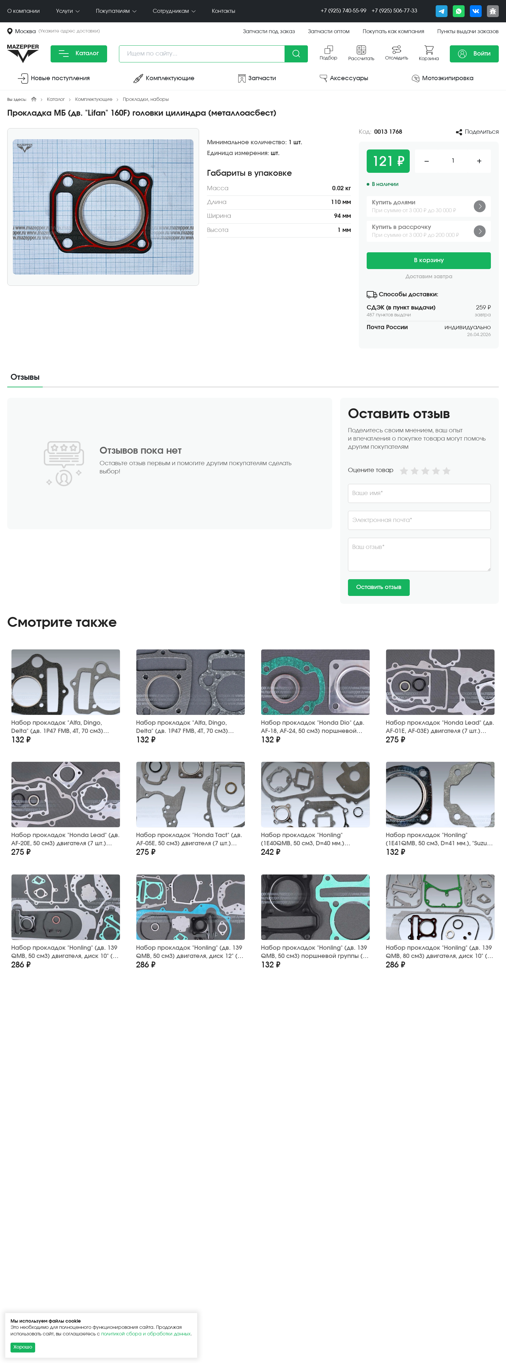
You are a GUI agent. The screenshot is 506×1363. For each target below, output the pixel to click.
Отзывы (25, 377)
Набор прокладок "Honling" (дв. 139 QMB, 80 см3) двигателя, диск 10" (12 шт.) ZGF (440, 952)
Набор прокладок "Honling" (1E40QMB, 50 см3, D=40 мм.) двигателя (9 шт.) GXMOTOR (302, 839)
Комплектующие (93, 99)
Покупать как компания (393, 31)
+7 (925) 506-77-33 (394, 10)
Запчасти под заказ (269, 31)
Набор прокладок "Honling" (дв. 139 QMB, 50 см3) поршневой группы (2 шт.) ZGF (314, 952)
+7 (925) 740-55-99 (343, 10)
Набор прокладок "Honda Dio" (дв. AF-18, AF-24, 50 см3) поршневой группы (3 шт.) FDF (312, 727)
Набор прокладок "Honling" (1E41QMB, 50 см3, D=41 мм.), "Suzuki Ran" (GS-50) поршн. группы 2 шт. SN (439, 839)
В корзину (429, 260)
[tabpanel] (253, 500)
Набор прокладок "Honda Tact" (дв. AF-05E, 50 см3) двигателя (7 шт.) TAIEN (189, 839)
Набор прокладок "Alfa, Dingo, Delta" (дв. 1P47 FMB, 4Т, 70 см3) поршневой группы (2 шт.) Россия (186, 727)
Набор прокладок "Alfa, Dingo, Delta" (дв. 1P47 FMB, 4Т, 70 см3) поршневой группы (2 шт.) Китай (59, 727)
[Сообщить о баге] (493, 11)
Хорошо (22, 1347)
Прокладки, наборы (146, 99)
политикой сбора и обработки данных (146, 1334)
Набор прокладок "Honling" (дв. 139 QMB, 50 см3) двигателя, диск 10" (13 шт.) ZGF (65, 952)
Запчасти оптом (329, 31)
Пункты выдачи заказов (468, 31)
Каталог (79, 54)
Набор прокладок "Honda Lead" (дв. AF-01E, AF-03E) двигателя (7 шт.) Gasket (440, 727)
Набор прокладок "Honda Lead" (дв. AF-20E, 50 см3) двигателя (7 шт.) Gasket (65, 839)
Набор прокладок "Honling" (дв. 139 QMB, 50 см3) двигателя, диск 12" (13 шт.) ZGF (190, 952)
